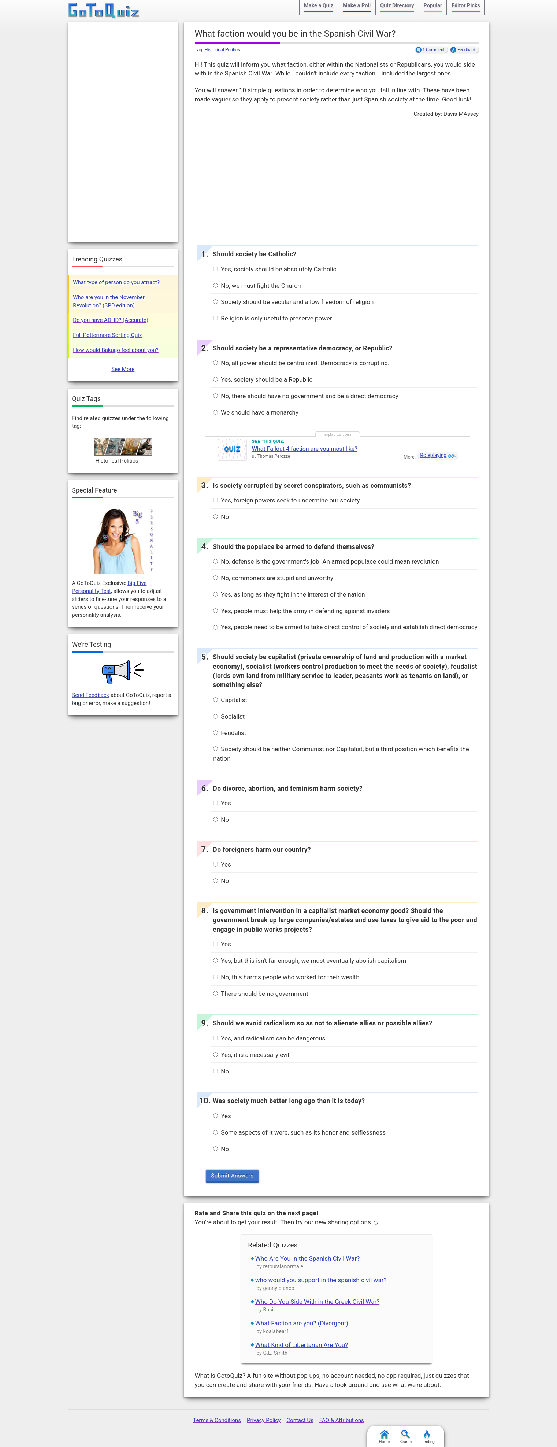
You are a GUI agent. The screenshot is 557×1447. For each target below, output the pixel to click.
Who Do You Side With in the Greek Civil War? (317, 1301)
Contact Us (299, 1420)
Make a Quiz (318, 6)
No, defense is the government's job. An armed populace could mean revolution (326, 561)
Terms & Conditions (217, 1420)
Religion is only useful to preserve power (272, 318)
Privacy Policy (264, 1420)
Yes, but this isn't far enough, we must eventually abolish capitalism (309, 960)
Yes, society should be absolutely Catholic (274, 269)
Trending (427, 1437)
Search (406, 1437)
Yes (222, 803)
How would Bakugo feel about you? (116, 350)
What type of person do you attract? (116, 282)
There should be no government (260, 993)
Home (384, 1437)
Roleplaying (433, 455)
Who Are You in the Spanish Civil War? (307, 1258)
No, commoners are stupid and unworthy (273, 578)
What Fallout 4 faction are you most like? (304, 448)
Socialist (229, 716)
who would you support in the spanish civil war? (321, 1280)
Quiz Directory (397, 6)
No (221, 516)
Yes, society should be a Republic (262, 379)
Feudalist (229, 733)
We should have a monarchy (255, 412)
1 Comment (434, 49)
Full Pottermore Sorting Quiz (107, 335)
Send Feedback (90, 695)
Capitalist (230, 700)
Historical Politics (222, 49)
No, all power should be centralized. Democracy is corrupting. (301, 363)
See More (122, 369)
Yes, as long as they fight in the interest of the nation (289, 594)
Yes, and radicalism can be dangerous (269, 1038)
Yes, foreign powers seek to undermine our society (286, 500)
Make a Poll (357, 6)
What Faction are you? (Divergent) (301, 1323)
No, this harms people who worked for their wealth (286, 977)
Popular (433, 6)
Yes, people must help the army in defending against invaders (301, 611)
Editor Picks (466, 6)
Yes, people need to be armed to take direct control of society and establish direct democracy (345, 627)
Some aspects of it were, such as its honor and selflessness (299, 1132)
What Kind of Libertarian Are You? (301, 1344)
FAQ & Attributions (341, 1420)
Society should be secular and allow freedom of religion (293, 301)
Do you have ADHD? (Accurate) (110, 320)
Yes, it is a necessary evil (251, 1054)
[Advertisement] (336, 179)
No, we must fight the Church (257, 285)
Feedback (466, 49)
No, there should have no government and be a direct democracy (305, 396)
